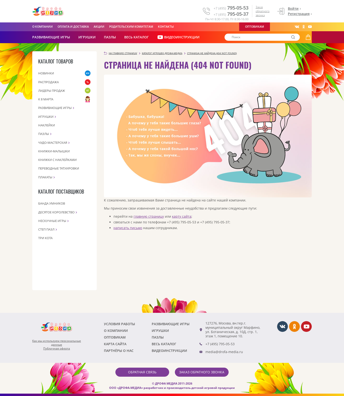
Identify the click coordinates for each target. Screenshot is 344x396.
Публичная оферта (56, 348)
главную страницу (149, 216)
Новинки (46, 73)
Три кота (45, 238)
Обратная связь (142, 372)
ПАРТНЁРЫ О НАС (119, 350)
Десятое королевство (56, 212)
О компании (42, 27)
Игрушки (87, 37)
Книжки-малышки (54, 151)
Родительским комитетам (131, 27)
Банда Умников (51, 203)
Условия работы (119, 324)
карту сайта (181, 216)
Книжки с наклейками (57, 160)
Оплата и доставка (73, 27)
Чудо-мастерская (52, 142)
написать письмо (127, 228)
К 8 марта (45, 99)
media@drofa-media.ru (224, 352)
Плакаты (45, 177)
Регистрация (299, 13)
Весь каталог (136, 37)
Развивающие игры (55, 108)
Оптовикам (254, 27)
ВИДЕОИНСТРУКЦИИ (178, 37)
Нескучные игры (52, 221)
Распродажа (48, 82)
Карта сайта (115, 344)
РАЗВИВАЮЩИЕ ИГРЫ (51, 37)
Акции (99, 27)
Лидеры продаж (51, 90)
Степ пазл (46, 229)
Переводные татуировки (58, 168)
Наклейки (46, 125)
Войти (293, 8)
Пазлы (110, 37)
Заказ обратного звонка (262, 11)
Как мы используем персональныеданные (56, 343)
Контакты (166, 27)
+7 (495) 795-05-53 (220, 344)
